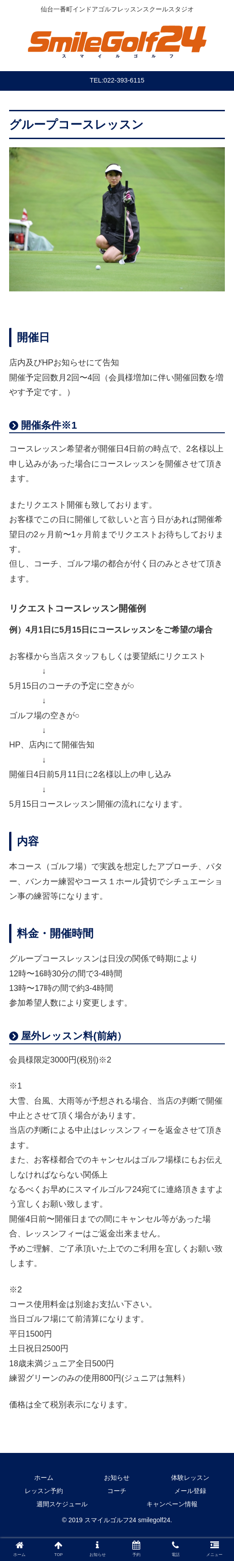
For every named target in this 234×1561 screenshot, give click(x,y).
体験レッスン (190, 1477)
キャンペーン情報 (172, 1504)
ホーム (43, 1477)
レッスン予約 (44, 1490)
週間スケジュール (62, 1504)
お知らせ (117, 1477)
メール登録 (190, 1490)
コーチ (116, 1490)
